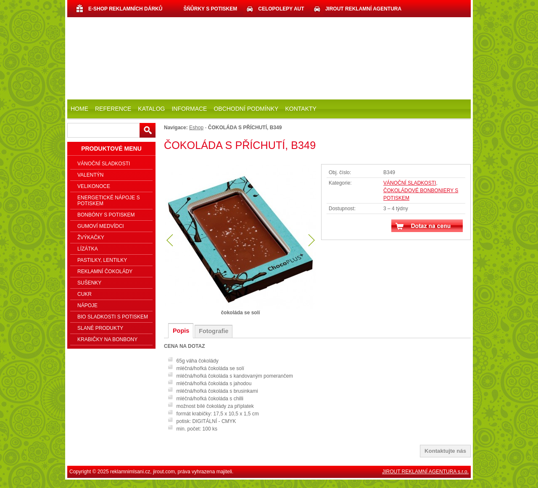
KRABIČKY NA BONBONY (107, 339)
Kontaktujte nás (445, 451)
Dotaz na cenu (427, 225)
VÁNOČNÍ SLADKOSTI (409, 183)
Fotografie (213, 331)
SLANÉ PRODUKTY (100, 328)
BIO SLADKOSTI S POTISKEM (112, 317)
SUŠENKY (89, 283)
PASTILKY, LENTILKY (102, 260)
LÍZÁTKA (87, 249)
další (310, 240)
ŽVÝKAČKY (90, 237)
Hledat (148, 130)
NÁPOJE (87, 305)
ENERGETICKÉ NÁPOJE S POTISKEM (108, 200)
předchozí (170, 240)
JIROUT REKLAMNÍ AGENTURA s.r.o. (425, 472)
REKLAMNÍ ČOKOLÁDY (104, 271)
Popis (181, 330)
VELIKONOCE (93, 186)
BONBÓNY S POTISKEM (105, 215)
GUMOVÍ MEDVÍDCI (100, 226)
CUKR (84, 294)
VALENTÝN (90, 175)
